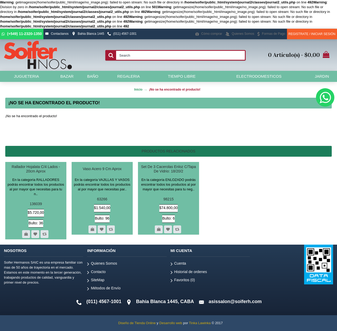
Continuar (314, 132)
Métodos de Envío (104, 289)
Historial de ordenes (189, 273)
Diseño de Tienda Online (137, 323)
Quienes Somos (102, 264)
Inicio (138, 89)
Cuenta (178, 264)
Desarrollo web (170, 323)
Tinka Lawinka (200, 323)
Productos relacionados (168, 151)
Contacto (96, 273)
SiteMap (95, 281)
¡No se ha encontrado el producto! (174, 89)
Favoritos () (183, 281)
